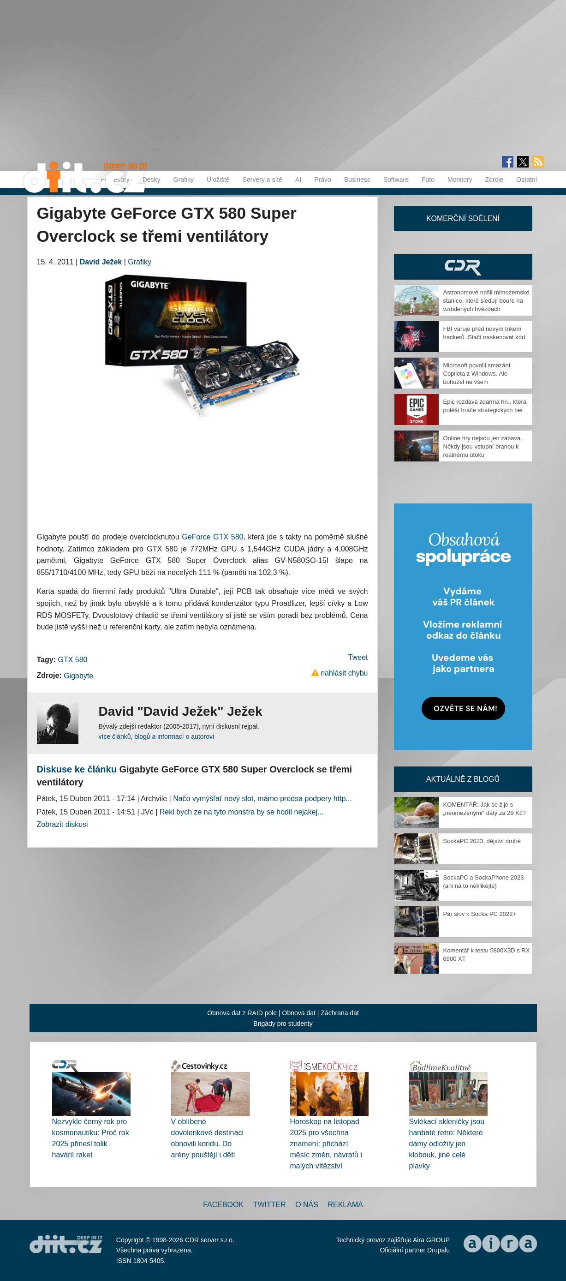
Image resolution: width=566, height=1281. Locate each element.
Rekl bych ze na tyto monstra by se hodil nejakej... (242, 812)
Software (396, 179)
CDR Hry (463, 267)
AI (298, 179)
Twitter (269, 1205)
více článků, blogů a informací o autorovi (156, 736)
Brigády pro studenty (282, 1023)
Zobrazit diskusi (62, 824)
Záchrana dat (340, 1013)
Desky (152, 179)
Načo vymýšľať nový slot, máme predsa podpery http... (262, 798)
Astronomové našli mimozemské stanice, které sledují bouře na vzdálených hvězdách (486, 300)
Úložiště (218, 179)
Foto (428, 179)
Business (357, 179)
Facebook (223, 1205)
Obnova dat (299, 1013)
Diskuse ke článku (77, 769)
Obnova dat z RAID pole (242, 1013)
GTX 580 (72, 660)
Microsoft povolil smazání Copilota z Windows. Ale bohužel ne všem (477, 373)
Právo (322, 179)
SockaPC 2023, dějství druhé (482, 841)
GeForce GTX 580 (212, 537)
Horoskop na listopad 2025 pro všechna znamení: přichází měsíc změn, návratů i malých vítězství (326, 1144)
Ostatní (526, 179)
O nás (306, 1205)
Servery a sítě (262, 179)
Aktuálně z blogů (463, 779)
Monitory (459, 179)
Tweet (358, 657)
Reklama (345, 1205)
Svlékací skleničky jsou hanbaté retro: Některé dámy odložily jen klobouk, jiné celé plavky (447, 1144)
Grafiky (183, 179)
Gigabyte (78, 676)
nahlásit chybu (344, 673)
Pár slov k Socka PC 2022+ (480, 913)
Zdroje (494, 179)
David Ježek (101, 262)
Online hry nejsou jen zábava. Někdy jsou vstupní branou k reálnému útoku (482, 446)
